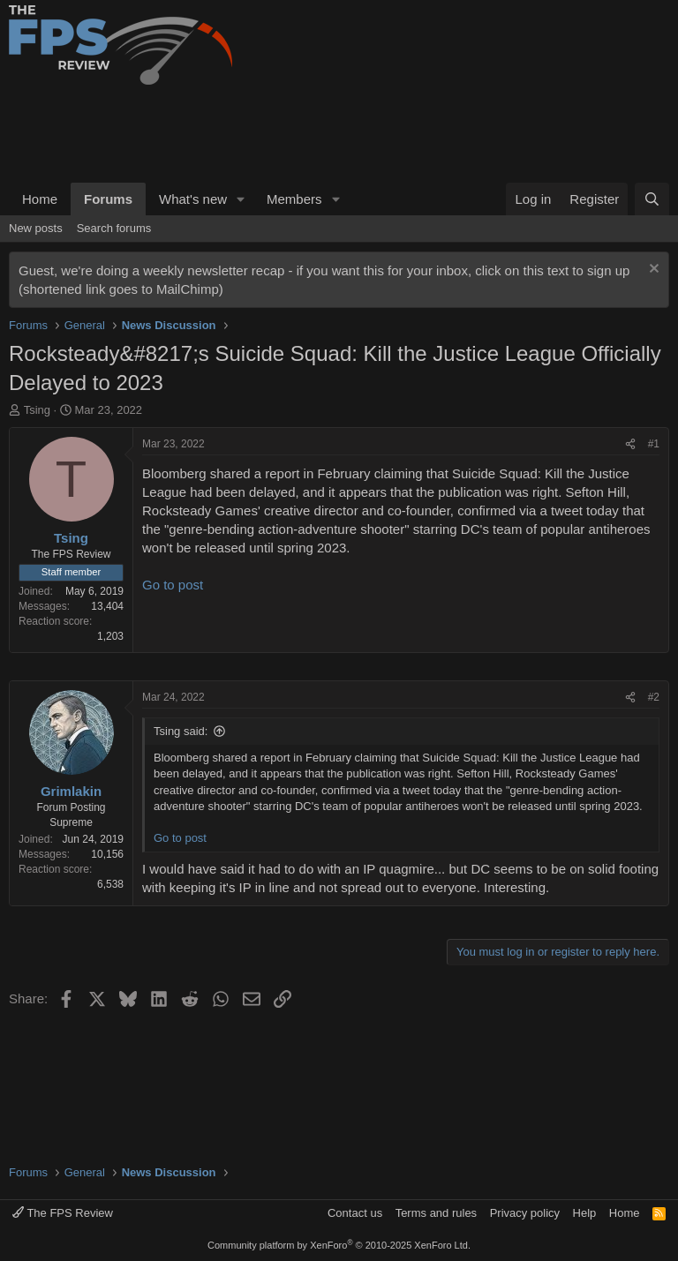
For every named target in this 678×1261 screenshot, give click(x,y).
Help (585, 1213)
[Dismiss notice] (651, 270)
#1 (653, 444)
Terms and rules (436, 1213)
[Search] (652, 199)
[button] (241, 199)
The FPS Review (62, 1213)
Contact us (355, 1213)
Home (39, 198)
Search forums (114, 228)
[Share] (630, 444)
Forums (108, 198)
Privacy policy (525, 1213)
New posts (36, 228)
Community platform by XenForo (339, 1245)
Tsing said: (180, 731)
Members (294, 198)
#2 (653, 697)
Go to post (172, 584)
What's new (193, 198)
